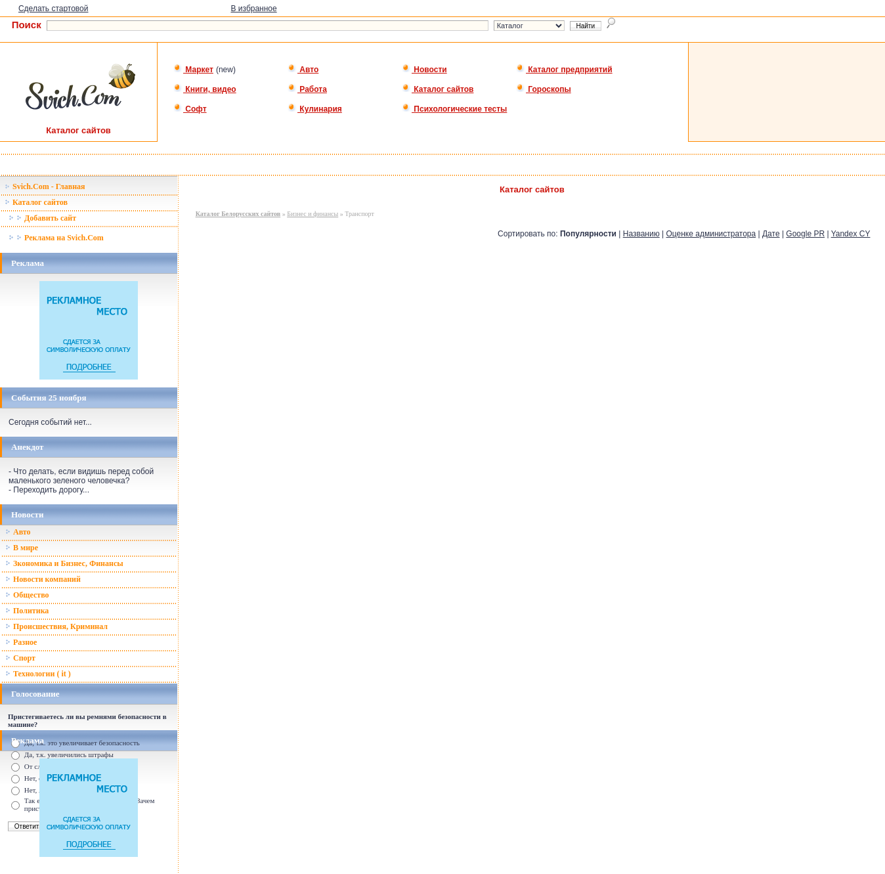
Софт (190, 109)
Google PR (805, 233)
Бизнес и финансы (312, 213)
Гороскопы (543, 89)
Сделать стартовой (53, 8)
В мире (21, 547)
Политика (27, 610)
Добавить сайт (42, 218)
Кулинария (315, 109)
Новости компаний (43, 579)
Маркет (193, 69)
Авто (303, 69)
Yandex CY (851, 233)
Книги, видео (204, 89)
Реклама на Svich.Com (56, 237)
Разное (21, 642)
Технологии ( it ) (38, 673)
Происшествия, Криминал (56, 626)
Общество (27, 595)
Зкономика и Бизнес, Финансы (64, 563)
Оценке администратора (711, 233)
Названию (641, 233)
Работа (307, 89)
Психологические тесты (454, 109)
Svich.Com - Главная (45, 186)
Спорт (20, 658)
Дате (771, 233)
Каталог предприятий (564, 69)
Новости (424, 69)
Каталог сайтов (437, 89)
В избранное (253, 8)
